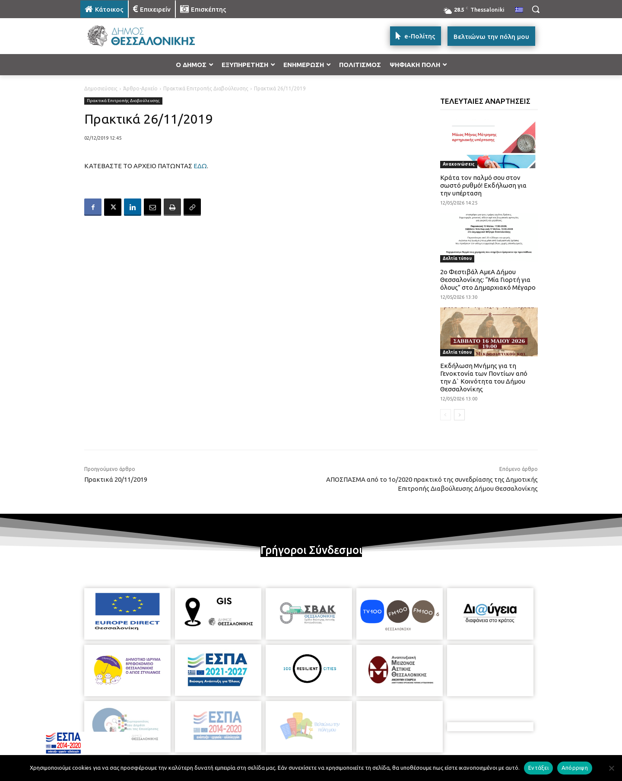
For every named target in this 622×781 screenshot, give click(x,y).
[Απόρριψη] (611, 768)
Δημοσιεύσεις (100, 88)
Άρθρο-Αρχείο (140, 88)
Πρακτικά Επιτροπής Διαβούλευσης (205, 88)
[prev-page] (445, 414)
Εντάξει (538, 768)
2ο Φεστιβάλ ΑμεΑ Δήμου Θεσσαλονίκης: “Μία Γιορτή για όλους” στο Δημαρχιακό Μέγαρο (488, 279)
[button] (536, 9)
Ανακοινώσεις (459, 164)
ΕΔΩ (200, 166)
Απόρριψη (575, 768)
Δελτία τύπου (457, 258)
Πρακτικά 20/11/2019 (115, 479)
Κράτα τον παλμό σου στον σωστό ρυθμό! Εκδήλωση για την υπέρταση (483, 185)
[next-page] (459, 414)
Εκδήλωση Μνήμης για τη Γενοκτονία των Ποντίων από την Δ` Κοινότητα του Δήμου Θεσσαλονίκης (483, 377)
